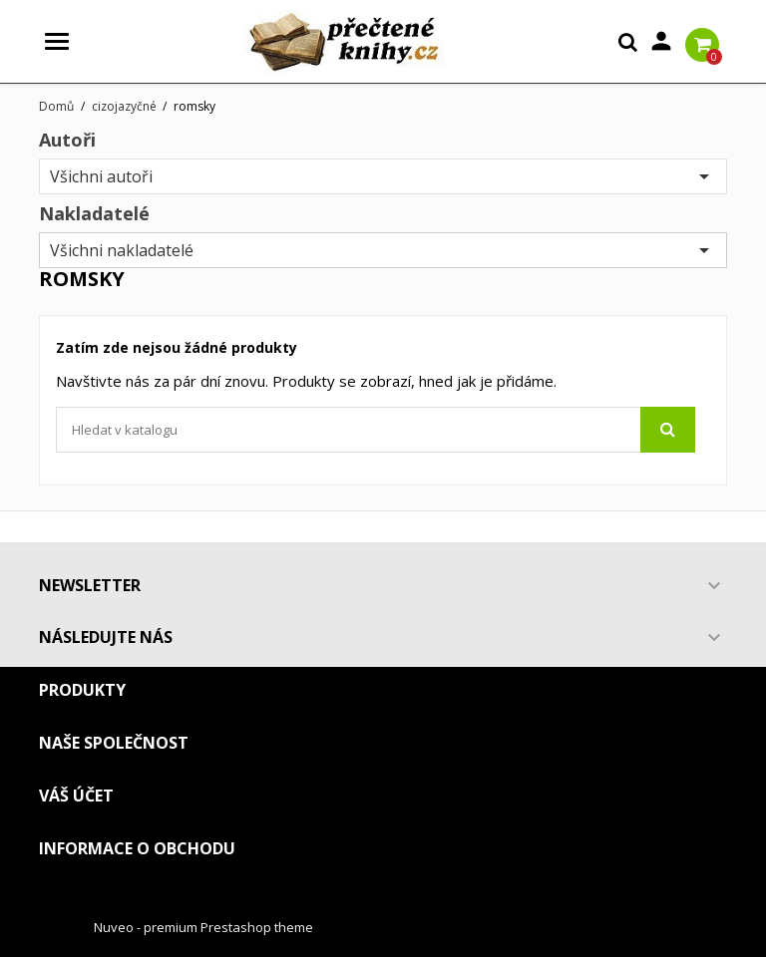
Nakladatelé (94, 213)
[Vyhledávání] (375, 430)
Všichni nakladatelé (383, 250)
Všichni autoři (383, 176)
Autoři (67, 140)
